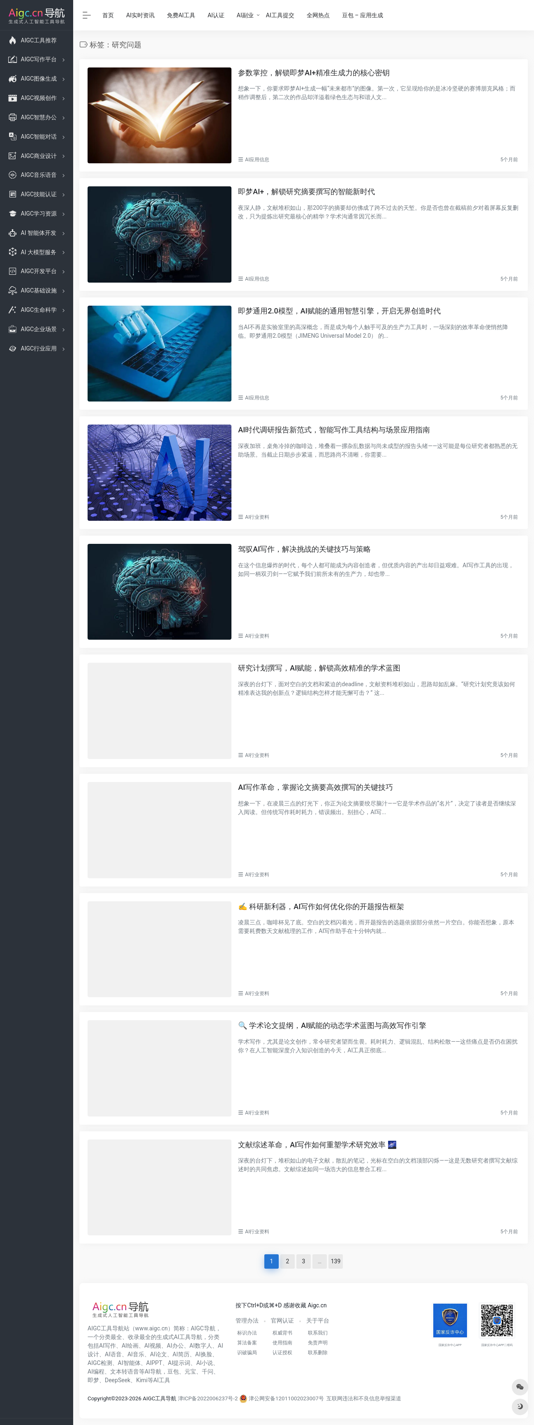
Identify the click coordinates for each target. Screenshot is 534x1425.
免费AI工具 (181, 15)
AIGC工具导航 (106, 1328)
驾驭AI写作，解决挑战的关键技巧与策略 (304, 549)
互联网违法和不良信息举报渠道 (363, 1398)
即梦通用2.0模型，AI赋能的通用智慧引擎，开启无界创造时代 (339, 310)
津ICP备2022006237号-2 (208, 1398)
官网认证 (282, 1320)
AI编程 (96, 1371)
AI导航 (153, 1371)
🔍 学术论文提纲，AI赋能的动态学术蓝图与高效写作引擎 (332, 1025)
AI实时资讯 (140, 15)
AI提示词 (179, 1363)
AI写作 (107, 1345)
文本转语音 (124, 1371)
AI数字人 (201, 1345)
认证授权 (282, 1352)
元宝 (190, 1371)
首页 (108, 15)
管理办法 (247, 1320)
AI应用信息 (257, 159)
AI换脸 (203, 1354)
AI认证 (216, 15)
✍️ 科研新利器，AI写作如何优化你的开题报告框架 (321, 906)
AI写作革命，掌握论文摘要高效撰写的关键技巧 (315, 787)
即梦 (93, 1380)
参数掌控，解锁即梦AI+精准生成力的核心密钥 (314, 72)
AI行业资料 (257, 517)
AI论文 (158, 1354)
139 (336, 1261)
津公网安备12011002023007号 (281, 1398)
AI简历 (181, 1354)
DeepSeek (117, 1380)
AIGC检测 (100, 1363)
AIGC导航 (203, 1328)
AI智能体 (129, 1363)
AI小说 (204, 1363)
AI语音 (113, 1354)
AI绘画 (130, 1345)
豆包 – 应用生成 (362, 15)
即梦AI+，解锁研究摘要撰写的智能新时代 (306, 191)
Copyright (99, 1398)
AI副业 (245, 15)
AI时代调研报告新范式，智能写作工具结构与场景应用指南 (334, 429)
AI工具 (161, 1380)
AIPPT (154, 1363)
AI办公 (175, 1345)
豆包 (173, 1371)
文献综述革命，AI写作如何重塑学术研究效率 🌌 (317, 1144)
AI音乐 (135, 1354)
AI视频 (152, 1345)
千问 (207, 1371)
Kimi (142, 1380)
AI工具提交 (280, 15)
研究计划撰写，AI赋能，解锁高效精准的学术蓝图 (319, 668)
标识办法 (247, 1333)
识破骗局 (247, 1352)
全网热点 (318, 15)
